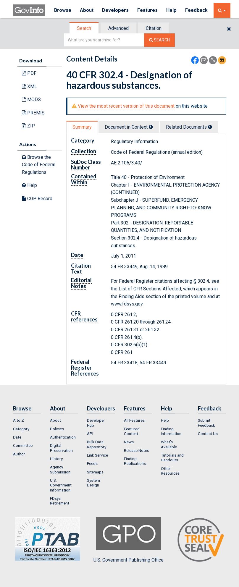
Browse (62, 10)
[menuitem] (27, 420)
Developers (115, 10)
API (90, 433)
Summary (82, 127)
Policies (57, 428)
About (86, 10)
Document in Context (129, 127)
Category (21, 428)
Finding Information (171, 431)
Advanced (118, 28)
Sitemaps (95, 472)
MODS (31, 99)
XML (29, 86)
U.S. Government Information (61, 485)
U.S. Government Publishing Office (128, 540)
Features (148, 10)
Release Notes (136, 450)
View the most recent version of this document (126, 106)
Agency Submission (60, 469)
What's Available (169, 444)
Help (172, 10)
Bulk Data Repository (96, 444)
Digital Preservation (61, 447)
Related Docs (189, 127)
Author (19, 454)
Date (17, 437)
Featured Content (132, 431)
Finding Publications (135, 461)
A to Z (18, 420)
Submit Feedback (206, 422)
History (56, 458)
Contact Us (208, 433)
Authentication (63, 437)
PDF (29, 73)
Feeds (92, 463)
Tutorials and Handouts (172, 457)
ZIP (28, 126)
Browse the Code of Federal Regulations (38, 164)
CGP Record (37, 198)
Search (84, 28)
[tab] (84, 28)
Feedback (197, 10)
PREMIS (33, 113)
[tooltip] (151, 126)
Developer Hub (96, 422)
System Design (93, 482)
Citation (154, 28)
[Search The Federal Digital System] (159, 40)
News (129, 441)
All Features (134, 420)
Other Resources (170, 471)
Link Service (97, 455)
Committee (23, 445)
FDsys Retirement (59, 500)
